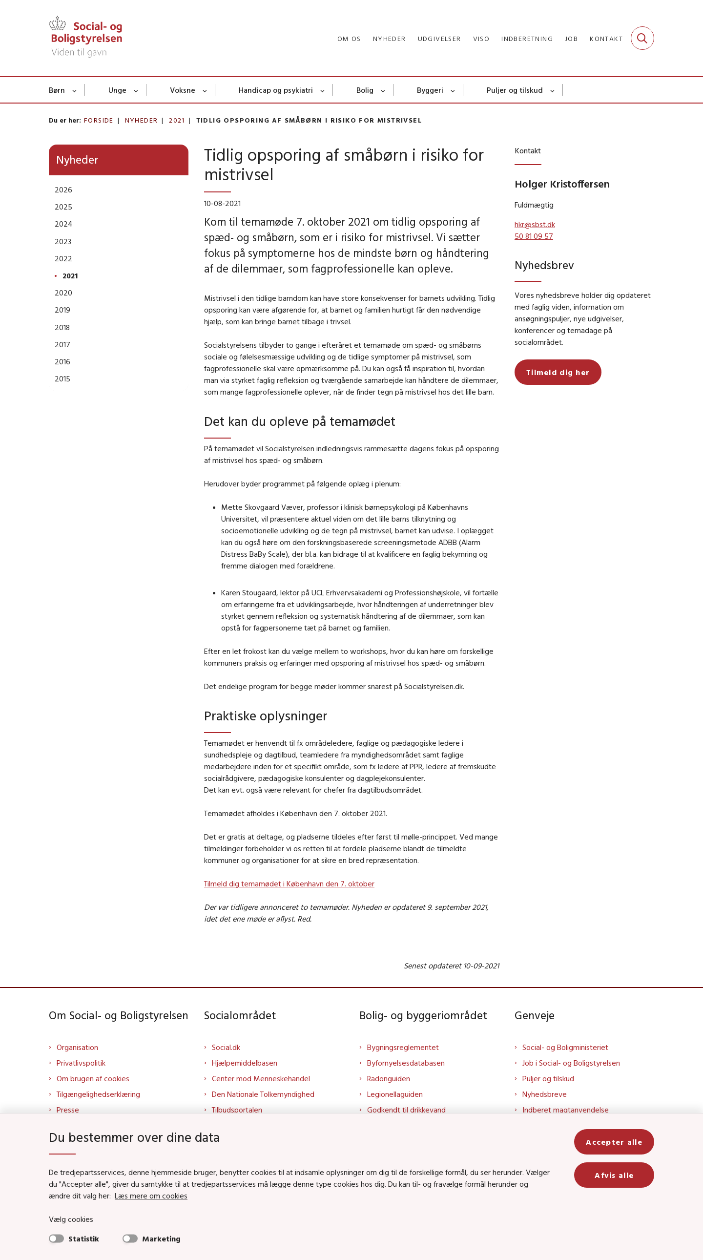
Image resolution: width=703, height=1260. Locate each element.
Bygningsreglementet (403, 1047)
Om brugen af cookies (93, 1078)
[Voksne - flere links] (205, 90)
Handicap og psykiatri (276, 90)
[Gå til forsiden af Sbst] (85, 38)
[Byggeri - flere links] (453, 90)
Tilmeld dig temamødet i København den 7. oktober (289, 883)
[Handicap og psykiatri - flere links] (323, 90)
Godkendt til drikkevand (406, 1109)
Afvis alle (614, 1175)
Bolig (364, 90)
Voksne (182, 90)
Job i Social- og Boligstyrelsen (571, 1063)
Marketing (161, 1238)
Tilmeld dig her (558, 372)
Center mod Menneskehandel (261, 1078)
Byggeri (430, 90)
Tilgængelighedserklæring (98, 1094)
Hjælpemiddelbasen (244, 1063)
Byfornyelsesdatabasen (406, 1063)
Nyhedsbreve (544, 1094)
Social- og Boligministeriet (565, 1047)
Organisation (77, 1047)
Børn (57, 90)
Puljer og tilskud (515, 90)
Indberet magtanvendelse (565, 1109)
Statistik (83, 1238)
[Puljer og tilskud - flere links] (553, 90)
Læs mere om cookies (151, 1195)
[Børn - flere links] (75, 90)
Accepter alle (614, 1142)
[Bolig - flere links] (383, 90)
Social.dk (226, 1047)
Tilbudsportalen (237, 1109)
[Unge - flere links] (136, 90)
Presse (68, 1109)
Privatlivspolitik (81, 1063)
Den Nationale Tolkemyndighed (263, 1094)
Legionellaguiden (395, 1094)
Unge (117, 90)
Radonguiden (388, 1078)
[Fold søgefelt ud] (642, 38)
